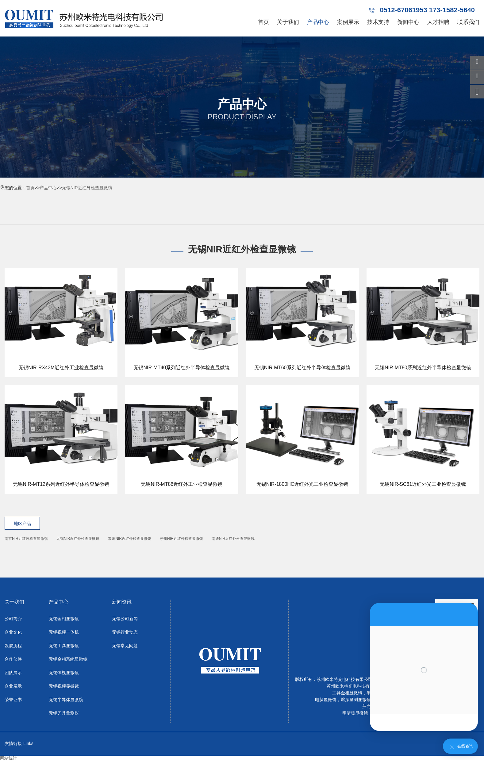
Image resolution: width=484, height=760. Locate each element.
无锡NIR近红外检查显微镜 (87, 187)
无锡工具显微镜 (64, 645)
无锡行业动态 (125, 632)
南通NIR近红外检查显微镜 (233, 538)
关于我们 (288, 22)
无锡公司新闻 (125, 618)
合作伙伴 (13, 659)
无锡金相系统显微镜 (68, 659)
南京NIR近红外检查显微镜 (26, 538)
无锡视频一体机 (64, 632)
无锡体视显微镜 (64, 672)
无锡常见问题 (125, 645)
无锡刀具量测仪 (64, 713)
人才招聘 (438, 22)
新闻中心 (408, 22)
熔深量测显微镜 (356, 699)
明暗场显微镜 (355, 713)
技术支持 (378, 22)
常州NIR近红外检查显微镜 (129, 538)
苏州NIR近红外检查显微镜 (181, 538)
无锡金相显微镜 (64, 618)
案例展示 (348, 22)
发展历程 (13, 645)
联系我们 (468, 22)
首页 (263, 22)
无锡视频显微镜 (64, 686)
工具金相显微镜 (347, 692)
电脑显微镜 (325, 699)
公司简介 (13, 618)
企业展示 (13, 686)
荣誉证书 (13, 699)
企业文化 (13, 632)
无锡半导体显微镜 (66, 699)
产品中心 (318, 22)
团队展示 (13, 672)
